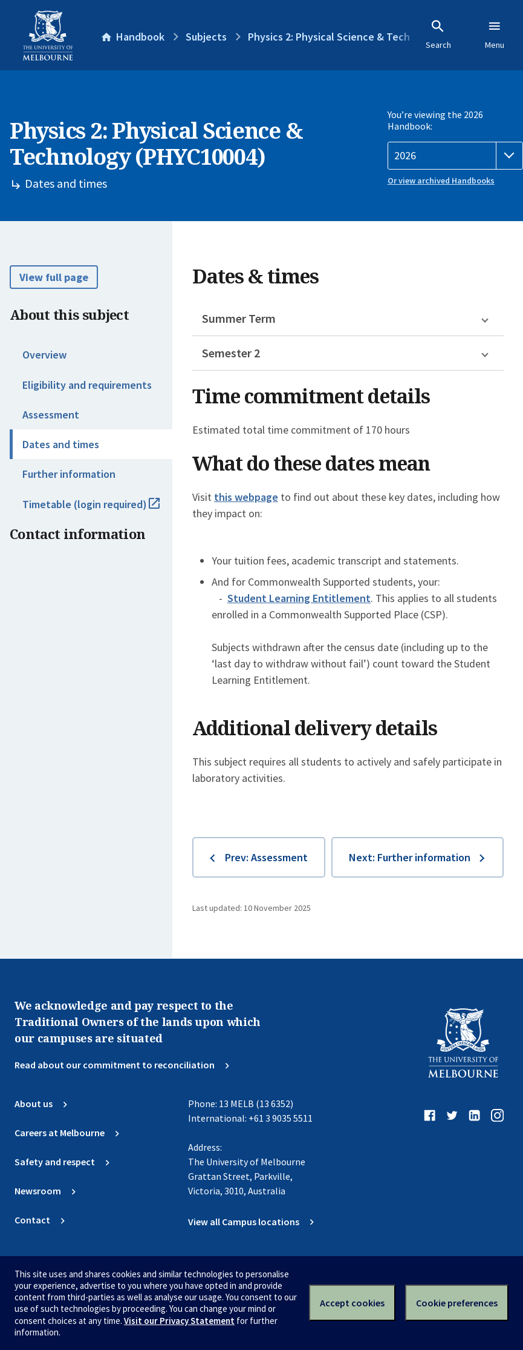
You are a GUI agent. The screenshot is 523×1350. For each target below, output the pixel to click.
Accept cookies (352, 1303)
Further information (68, 474)
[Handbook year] (455, 155)
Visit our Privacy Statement (179, 1320)
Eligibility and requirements (87, 385)
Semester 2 (231, 352)
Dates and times (60, 444)
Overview (44, 355)
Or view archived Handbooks (441, 180)
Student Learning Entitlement (299, 598)
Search (438, 34)
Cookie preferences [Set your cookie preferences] (457, 1303)
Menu (494, 34)
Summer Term (239, 318)
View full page (53, 277)
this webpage (246, 497)
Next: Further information (409, 857)
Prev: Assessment (266, 857)
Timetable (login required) (97, 509)
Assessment (50, 415)
